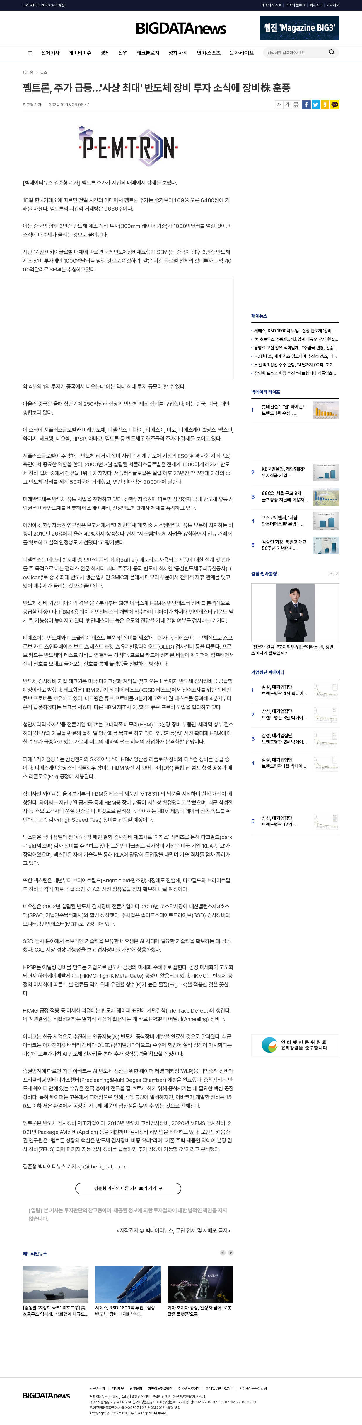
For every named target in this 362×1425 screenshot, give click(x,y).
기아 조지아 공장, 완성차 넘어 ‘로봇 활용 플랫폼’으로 (200, 1311)
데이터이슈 (80, 53)
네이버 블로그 (295, 5)
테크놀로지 (148, 53)
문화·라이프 (242, 53)
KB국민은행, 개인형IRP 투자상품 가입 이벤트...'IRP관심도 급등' (284, 472)
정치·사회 (178, 53)
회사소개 (316, 5)
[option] (59, 1292)
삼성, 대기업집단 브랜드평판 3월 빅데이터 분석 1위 (284, 715)
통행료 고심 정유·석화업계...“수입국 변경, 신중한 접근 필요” (296, 347)
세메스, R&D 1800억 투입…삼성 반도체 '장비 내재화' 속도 (125, 1311)
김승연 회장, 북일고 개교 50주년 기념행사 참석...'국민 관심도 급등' (284, 545)
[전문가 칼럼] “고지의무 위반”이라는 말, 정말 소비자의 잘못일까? (292, 650)
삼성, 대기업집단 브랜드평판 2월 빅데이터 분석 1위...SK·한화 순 (284, 739)
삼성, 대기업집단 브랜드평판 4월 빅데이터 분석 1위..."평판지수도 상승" (285, 690)
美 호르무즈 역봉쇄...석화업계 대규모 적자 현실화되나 (296, 339)
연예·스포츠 (209, 53)
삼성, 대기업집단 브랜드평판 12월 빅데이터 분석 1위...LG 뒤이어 (283, 821)
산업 (123, 53)
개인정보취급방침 (160, 1388)
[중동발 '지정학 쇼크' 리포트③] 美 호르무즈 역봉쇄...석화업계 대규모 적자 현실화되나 (54, 1311)
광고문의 (136, 1388)
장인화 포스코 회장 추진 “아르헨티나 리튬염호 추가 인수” (296, 373)
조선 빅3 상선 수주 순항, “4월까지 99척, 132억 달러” (296, 364)
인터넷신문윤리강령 (253, 1388)
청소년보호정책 (188, 1388)
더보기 (334, 574)
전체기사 (50, 53)
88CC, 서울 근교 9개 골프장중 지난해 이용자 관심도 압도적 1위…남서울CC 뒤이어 (283, 497)
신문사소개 (97, 1388)
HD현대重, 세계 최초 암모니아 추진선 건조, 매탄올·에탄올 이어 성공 (296, 356)
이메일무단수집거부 (219, 1388)
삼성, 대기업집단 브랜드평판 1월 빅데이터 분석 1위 (284, 763)
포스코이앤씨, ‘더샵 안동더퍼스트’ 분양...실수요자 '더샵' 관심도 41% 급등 (282, 521)
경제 (105, 53)
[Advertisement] (128, 327)
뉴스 (43, 72)
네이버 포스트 (271, 5)
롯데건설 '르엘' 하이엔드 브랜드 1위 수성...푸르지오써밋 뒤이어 (284, 410)
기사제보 (333, 5)
